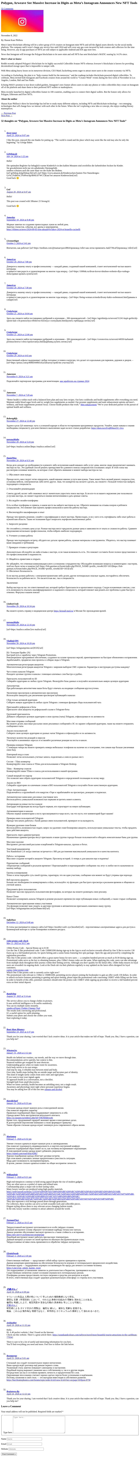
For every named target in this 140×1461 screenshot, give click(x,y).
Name (3, 1442)
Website (4, 1452)
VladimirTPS (12, 641)
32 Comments (7, 8)
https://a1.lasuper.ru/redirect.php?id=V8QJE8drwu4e (30, 1118)
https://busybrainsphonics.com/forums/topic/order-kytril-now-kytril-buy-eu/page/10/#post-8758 (48, 1380)
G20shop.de (12, 154)
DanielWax (12, 458)
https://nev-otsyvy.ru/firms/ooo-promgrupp (25, 1234)
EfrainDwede (13, 1253)
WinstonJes (12, 1050)
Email (3, 1447)
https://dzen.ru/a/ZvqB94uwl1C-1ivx (107, 428)
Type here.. (8, 1436)
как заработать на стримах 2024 (74, 381)
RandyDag (11, 994)
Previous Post (8, 113)
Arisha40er (12, 1323)
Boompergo (12, 1356)
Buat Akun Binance (15, 1029)
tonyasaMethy (13, 439)
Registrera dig (13, 1391)
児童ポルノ (12, 1289)
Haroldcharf (12, 1101)
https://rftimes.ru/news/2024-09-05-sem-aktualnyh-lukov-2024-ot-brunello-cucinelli (43, 229)
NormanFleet (13, 1220)
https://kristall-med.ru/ (63, 611)
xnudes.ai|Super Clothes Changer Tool (23, 1008)
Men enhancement (89, 404)
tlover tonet (12, 133)
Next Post (6, 115)
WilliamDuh (12, 1175)
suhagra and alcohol (53, 1089)
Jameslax (11, 217)
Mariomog (11, 1136)
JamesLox (11, 259)
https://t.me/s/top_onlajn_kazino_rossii (24, 1268)
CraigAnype (12, 311)
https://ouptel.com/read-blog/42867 (22, 1153)
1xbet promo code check (17, 941)
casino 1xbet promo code (17, 970)
